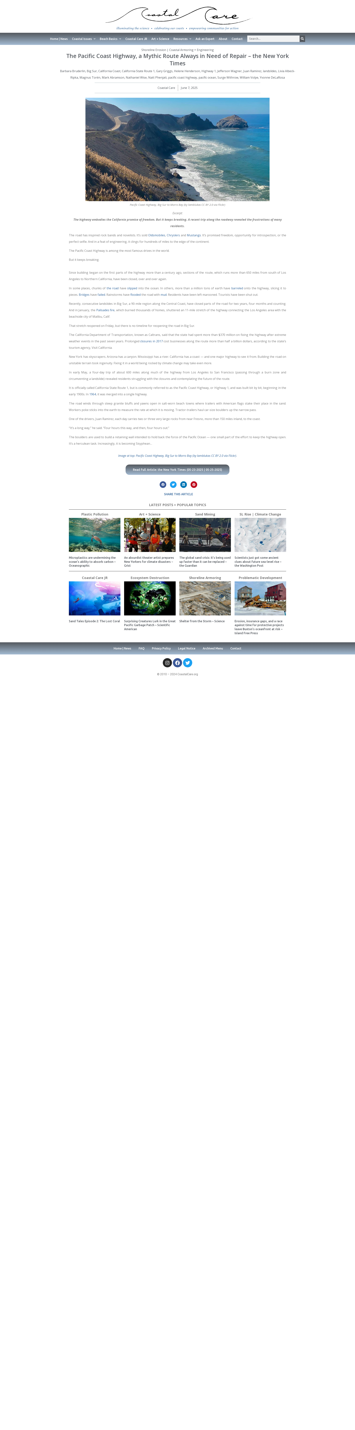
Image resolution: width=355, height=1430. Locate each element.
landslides (270, 71)
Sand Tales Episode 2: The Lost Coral (94, 621)
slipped (132, 288)
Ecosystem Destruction (150, 577)
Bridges (84, 295)
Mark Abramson (113, 77)
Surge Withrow (227, 77)
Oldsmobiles (156, 235)
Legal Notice (186, 648)
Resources (182, 39)
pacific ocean (207, 77)
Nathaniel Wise (136, 77)
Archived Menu (213, 648)
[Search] (302, 39)
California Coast (109, 71)
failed (101, 295)
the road (113, 288)
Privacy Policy (161, 648)
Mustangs (194, 235)
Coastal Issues (84, 39)
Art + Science (160, 38)
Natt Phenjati (157, 77)
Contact (237, 38)
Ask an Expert (205, 38)
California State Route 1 (138, 71)
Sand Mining (205, 514)
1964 (92, 394)
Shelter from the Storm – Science (202, 621)
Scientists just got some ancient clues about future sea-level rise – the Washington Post (258, 561)
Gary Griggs (164, 71)
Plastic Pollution (94, 514)
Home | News (59, 38)
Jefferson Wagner (229, 71)
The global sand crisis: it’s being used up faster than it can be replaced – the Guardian (205, 561)
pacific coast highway (182, 77)
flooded (135, 295)
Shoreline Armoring (205, 577)
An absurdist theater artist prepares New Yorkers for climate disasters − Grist (149, 561)
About (223, 38)
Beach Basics (110, 39)
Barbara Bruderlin (72, 71)
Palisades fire (105, 310)
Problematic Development (260, 577)
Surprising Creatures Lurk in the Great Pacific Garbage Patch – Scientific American (150, 625)
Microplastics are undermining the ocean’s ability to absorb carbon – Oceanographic (92, 561)
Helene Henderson (187, 71)
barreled (237, 288)
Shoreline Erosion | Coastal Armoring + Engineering (177, 50)
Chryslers (173, 235)
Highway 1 (208, 71)
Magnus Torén (90, 77)
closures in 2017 (151, 341)
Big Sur (92, 71)
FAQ (142, 648)
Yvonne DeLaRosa (272, 77)
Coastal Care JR (136, 38)
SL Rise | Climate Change (260, 514)
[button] (163, 484)
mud (164, 295)
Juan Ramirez (252, 71)
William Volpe (249, 77)
